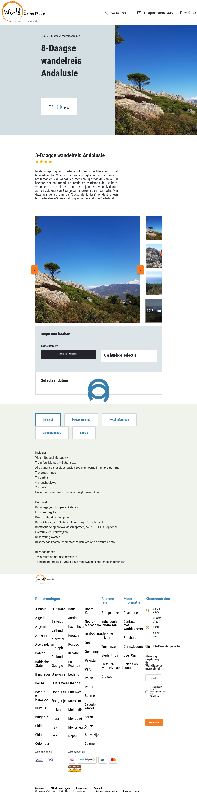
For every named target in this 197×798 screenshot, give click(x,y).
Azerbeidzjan (44, 644)
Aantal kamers (49, 346)
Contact (98, 788)
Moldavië (75, 709)
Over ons (39, 788)
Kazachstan (77, 626)
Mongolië (75, 718)
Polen (89, 678)
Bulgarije (41, 717)
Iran (54, 736)
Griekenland (60, 674)
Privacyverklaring (158, 691)
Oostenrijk (92, 651)
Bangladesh (43, 674)
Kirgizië (73, 635)
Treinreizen (109, 646)
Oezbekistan (94, 634)
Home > (45, 36)
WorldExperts (156, 696)
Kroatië (73, 653)
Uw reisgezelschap (68, 353)
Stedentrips (109, 655)
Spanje (90, 743)
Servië (89, 717)
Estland (57, 630)
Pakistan (91, 660)
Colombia (42, 743)
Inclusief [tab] (48, 420)
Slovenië (91, 726)
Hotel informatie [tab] (119, 420)
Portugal (91, 687)
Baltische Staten (42, 664)
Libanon (74, 683)
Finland (57, 657)
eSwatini (58, 639)
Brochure (129, 637)
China (39, 734)
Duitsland (59, 609)
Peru (88, 669)
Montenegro (77, 727)
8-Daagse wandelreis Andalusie (64, 36)
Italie (72, 609)
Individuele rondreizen (109, 623)
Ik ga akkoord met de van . (158, 691)
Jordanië (74, 618)
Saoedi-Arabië (90, 706)
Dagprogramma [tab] (81, 420)
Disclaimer (131, 612)
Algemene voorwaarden (106, 791)
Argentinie (42, 626)
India (55, 718)
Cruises (106, 676)
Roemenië (92, 695)
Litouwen (75, 692)
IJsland (57, 709)
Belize (39, 683)
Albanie (40, 609)
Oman (89, 643)
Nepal (72, 736)
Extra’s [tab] (84, 433)
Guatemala (60, 683)
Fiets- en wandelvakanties (113, 666)
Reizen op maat (130, 666)
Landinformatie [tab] (52, 433)
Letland (73, 674)
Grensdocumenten (136, 646)
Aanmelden (154, 722)
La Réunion (74, 664)
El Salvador (58, 620)
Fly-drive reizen (107, 636)
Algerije (40, 618)
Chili (38, 726)
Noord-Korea (90, 611)
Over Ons (130, 655)
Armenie (41, 635)
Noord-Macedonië (93, 623)
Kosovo (73, 644)
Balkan (40, 653)
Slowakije (92, 734)
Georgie (57, 665)
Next (140, 269)
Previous (34, 269)
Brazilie (40, 708)
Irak (54, 727)
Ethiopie (58, 648)
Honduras (59, 692)
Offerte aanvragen (60, 788)
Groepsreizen (110, 612)
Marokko (74, 701)
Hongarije (59, 701)
